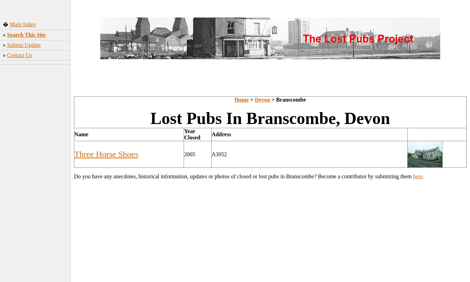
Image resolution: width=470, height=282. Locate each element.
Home (241, 100)
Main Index (23, 24)
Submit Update (24, 45)
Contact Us (19, 55)
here (418, 176)
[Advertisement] (35, 171)
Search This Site (26, 35)
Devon (262, 100)
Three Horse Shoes (106, 154)
